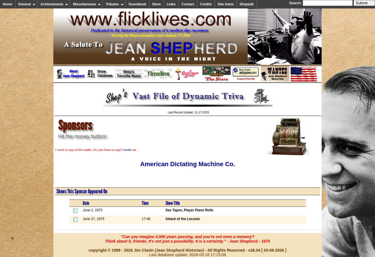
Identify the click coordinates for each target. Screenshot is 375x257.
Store (156, 4)
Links (171, 4)
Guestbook (137, 4)
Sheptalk (247, 4)
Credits (206, 4)
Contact (188, 4)
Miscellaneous (87, 4)
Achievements (54, 4)
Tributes (115, 4)
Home (7, 4)
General (27, 4)
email (127, 149)
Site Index (226, 4)
